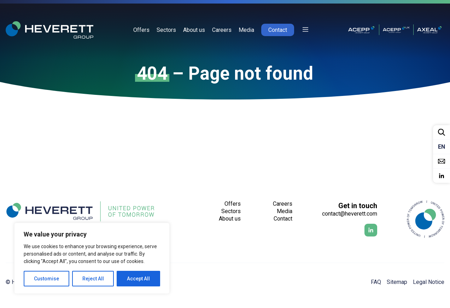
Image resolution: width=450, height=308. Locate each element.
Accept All (138, 278)
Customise (46, 278)
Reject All (93, 278)
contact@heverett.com (349, 213)
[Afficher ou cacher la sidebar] (305, 30)
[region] (92, 258)
